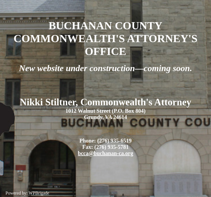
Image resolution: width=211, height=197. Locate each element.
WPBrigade (39, 193)
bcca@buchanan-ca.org (105, 153)
